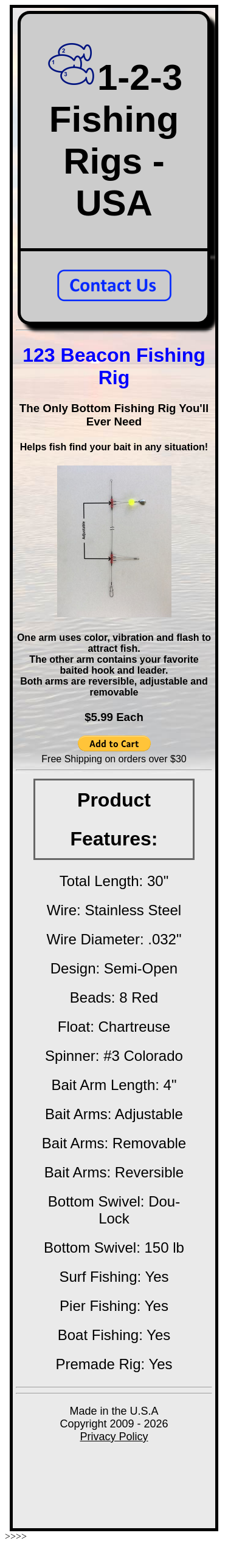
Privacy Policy (114, 1436)
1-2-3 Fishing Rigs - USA (114, 140)
